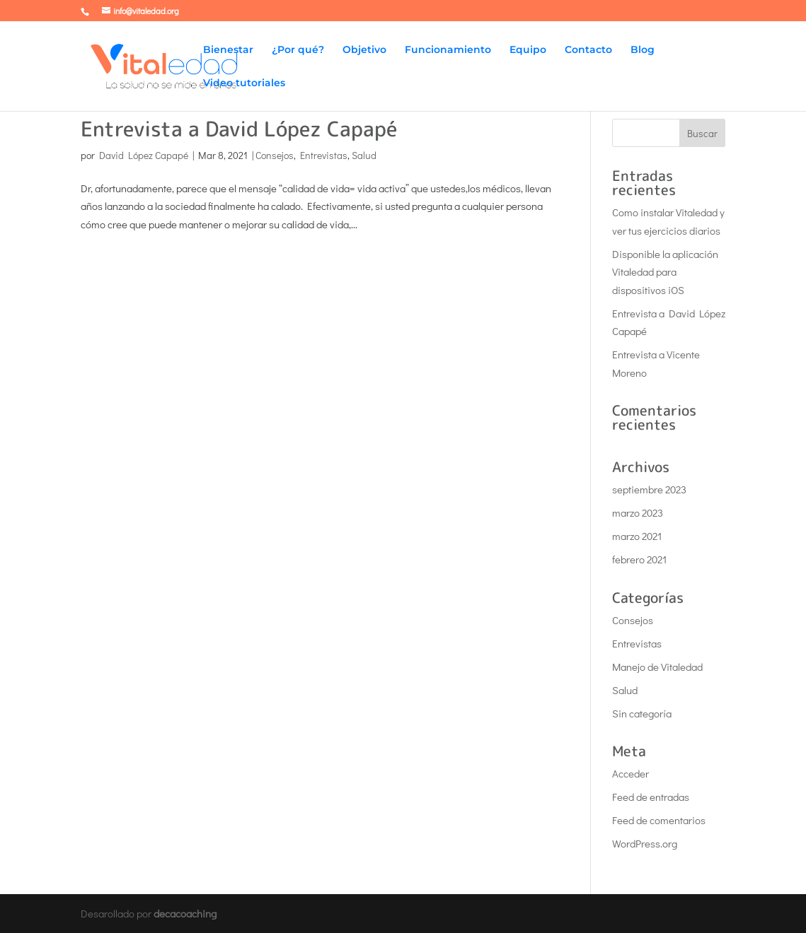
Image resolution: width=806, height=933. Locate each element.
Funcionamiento (448, 50)
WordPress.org (644, 843)
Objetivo (364, 50)
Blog (643, 50)
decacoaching (185, 913)
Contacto (588, 50)
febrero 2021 (639, 559)
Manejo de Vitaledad (657, 666)
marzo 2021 (637, 536)
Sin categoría (642, 713)
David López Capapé (143, 155)
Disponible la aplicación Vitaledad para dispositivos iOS (665, 272)
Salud (364, 155)
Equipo (527, 50)
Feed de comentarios (659, 820)
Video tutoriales (244, 83)
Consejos (274, 155)
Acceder (630, 773)
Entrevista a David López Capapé (239, 129)
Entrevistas (323, 155)
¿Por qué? (298, 50)
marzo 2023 (637, 512)
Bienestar (228, 50)
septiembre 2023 (649, 489)
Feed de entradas (650, 797)
